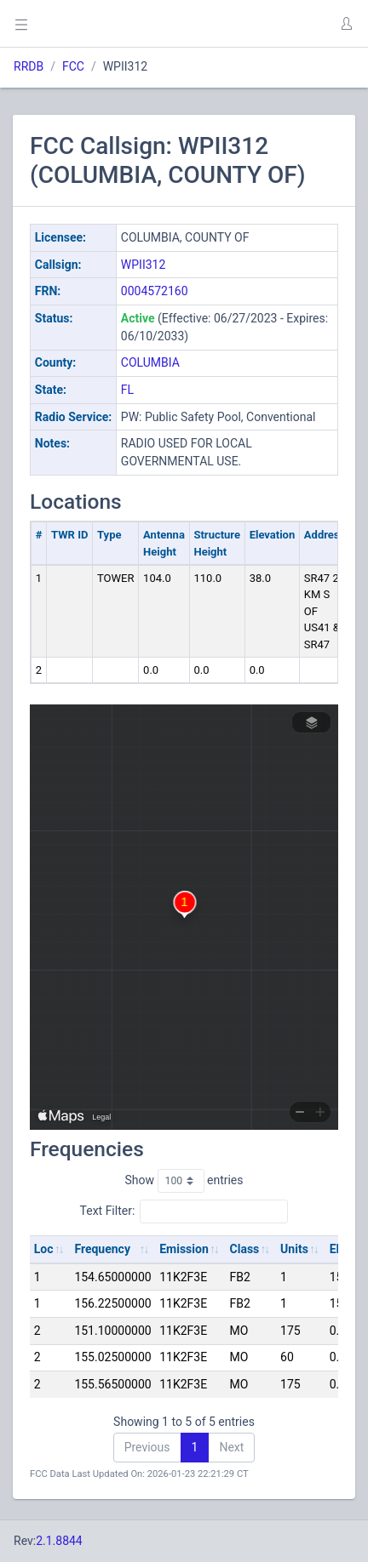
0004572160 (154, 291)
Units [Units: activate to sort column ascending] (294, 1249)
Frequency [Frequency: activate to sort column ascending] (102, 1249)
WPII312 (143, 264)
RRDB (28, 66)
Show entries (183, 1181)
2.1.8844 (59, 1541)
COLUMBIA (150, 362)
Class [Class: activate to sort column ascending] (245, 1249)
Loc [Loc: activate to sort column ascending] (44, 1249)
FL (127, 389)
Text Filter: (184, 1211)
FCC (73, 66)
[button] (346, 24)
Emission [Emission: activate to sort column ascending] (184, 1249)
